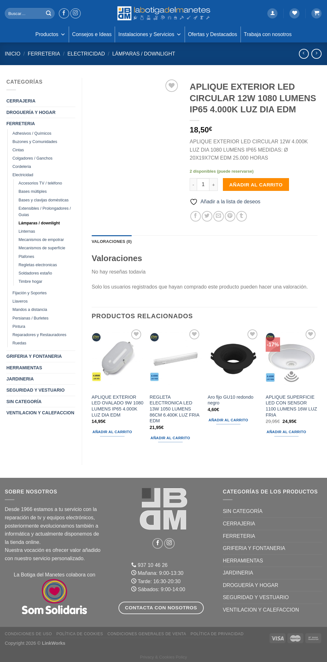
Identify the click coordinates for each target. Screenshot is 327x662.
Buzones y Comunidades (34, 141)
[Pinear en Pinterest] (230, 216)
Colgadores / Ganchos (32, 158)
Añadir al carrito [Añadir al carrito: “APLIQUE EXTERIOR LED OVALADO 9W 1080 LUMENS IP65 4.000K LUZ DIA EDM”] (112, 432)
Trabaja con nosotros (268, 34)
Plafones (26, 256)
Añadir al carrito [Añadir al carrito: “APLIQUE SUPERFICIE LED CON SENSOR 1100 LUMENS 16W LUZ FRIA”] (286, 432)
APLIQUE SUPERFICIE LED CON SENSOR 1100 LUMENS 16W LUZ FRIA (291, 406)
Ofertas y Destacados (212, 34)
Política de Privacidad (217, 634)
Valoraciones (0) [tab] (112, 241)
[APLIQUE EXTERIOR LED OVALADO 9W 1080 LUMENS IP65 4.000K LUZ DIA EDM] (117, 359)
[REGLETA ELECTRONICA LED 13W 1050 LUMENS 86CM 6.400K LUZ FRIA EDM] (176, 359)
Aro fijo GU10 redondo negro (230, 400)
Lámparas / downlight (143, 53)
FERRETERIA (44, 53)
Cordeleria (21, 166)
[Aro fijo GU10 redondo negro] (233, 359)
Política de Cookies (79, 634)
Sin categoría (24, 401)
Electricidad (86, 53)
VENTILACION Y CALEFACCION (40, 412)
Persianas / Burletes (30, 318)
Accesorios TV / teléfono (40, 183)
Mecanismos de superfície (42, 248)
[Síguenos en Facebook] (64, 13)
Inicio (12, 53)
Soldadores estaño (35, 273)
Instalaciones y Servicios (149, 34)
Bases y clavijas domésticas (44, 200)
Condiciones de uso (28, 634)
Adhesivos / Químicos (31, 133)
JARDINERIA (20, 378)
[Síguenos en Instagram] (75, 13)
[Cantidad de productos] (203, 184)
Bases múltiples (33, 191)
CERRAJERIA (20, 100)
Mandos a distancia (29, 309)
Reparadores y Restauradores (39, 335)
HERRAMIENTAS (24, 367)
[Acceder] (272, 13)
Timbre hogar (30, 281)
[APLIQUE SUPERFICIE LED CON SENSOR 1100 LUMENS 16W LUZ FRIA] (291, 359)
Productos (50, 34)
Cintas (18, 150)
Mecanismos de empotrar (41, 239)
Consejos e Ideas (92, 34)
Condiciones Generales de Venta (147, 634)
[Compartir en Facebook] (195, 216)
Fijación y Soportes (29, 293)
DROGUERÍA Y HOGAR (31, 112)
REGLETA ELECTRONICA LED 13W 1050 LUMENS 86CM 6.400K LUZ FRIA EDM (174, 409)
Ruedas (19, 343)
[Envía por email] (218, 216)
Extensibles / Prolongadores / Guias (45, 211)
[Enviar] (48, 13)
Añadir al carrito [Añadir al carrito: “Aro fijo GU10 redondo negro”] (228, 420)
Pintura (18, 326)
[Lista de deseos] (294, 13)
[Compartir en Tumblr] (241, 216)
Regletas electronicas (38, 265)
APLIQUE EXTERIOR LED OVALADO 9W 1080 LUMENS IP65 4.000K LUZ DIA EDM (117, 406)
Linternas (27, 231)
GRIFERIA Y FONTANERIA (34, 356)
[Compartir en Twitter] (207, 216)
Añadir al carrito (256, 184)
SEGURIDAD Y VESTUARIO (35, 390)
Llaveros (20, 301)
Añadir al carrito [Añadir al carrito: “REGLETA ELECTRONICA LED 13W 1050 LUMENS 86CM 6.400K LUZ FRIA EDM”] (170, 438)
